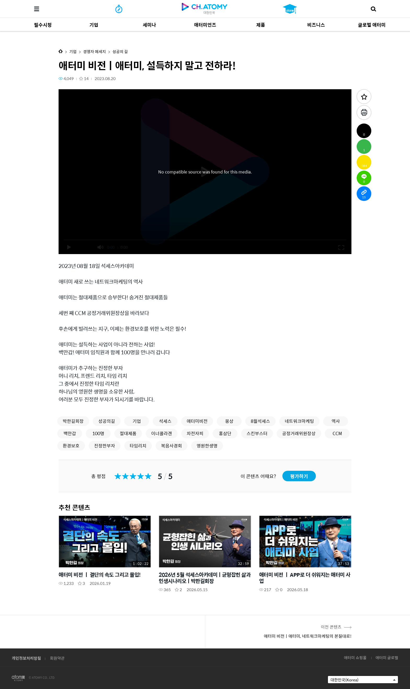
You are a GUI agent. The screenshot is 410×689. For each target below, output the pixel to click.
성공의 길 (120, 51)
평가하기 (299, 476)
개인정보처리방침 (26, 658)
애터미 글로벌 (386, 657)
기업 (73, 51)
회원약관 (57, 658)
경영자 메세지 (94, 51)
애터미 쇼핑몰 (355, 657)
